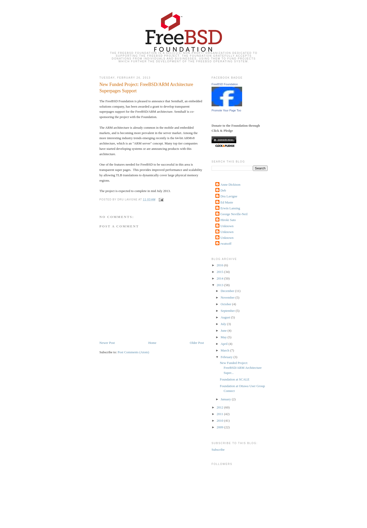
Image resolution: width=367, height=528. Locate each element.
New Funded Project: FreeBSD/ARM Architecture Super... (240, 368)
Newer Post (107, 343)
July (224, 324)
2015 (220, 272)
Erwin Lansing (230, 208)
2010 (220, 420)
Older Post (197, 343)
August (226, 317)
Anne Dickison (230, 184)
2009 (220, 427)
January (226, 399)
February (227, 357)
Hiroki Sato (228, 220)
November (228, 297)
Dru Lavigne (228, 196)
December (228, 291)
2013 (220, 285)
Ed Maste (226, 202)
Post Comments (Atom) (133, 352)
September (228, 311)
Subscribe (218, 449)
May (224, 337)
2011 (220, 414)
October (226, 304)
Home (152, 343)
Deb (223, 190)
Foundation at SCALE (234, 379)
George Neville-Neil (233, 214)
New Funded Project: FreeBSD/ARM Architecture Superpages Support (146, 87)
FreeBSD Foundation (225, 84)
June (224, 330)
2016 (220, 265)
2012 (220, 407)
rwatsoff (225, 243)
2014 (220, 278)
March (225, 350)
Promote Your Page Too (226, 110)
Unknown (226, 226)
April (225, 344)
